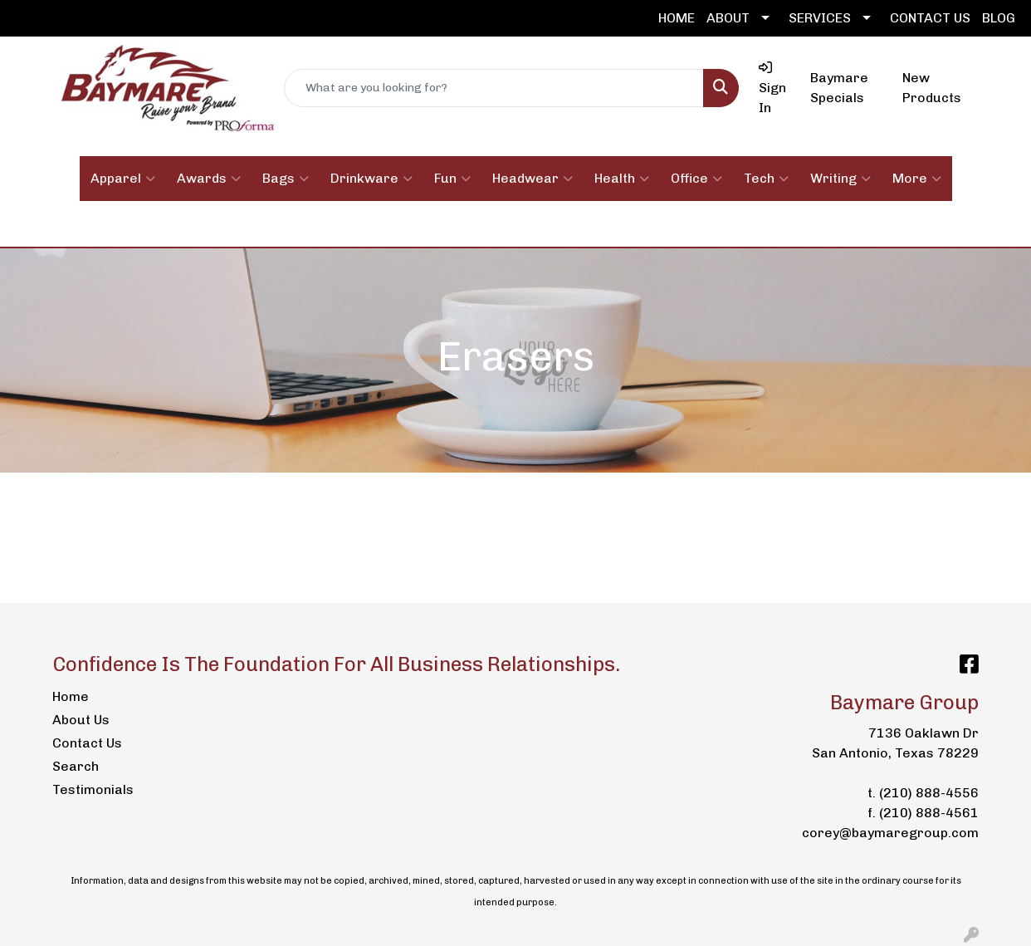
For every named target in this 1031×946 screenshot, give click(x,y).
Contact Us (87, 743)
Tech (766, 179)
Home (70, 696)
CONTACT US (930, 18)
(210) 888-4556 (929, 793)
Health (621, 179)
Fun (452, 179)
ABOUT (728, 18)
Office (696, 179)
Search (75, 766)
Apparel (122, 179)
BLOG (998, 18)
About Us (81, 720)
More (916, 179)
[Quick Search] (494, 88)
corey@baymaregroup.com (890, 833)
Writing (840, 179)
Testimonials (93, 789)
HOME (676, 18)
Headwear (532, 179)
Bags (285, 179)
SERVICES (820, 18)
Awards (209, 179)
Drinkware (371, 179)
